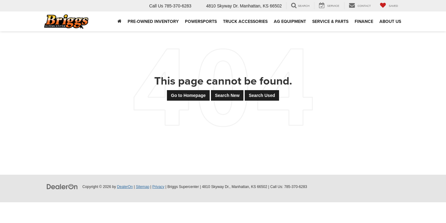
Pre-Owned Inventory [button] (153, 21)
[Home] (119, 21)
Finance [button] (364, 21)
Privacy (158, 187)
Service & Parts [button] (330, 21)
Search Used (262, 95)
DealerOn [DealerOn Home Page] (125, 187)
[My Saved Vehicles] (389, 5)
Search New (227, 95)
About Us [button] (390, 21)
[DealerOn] (62, 186)
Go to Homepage (188, 95)
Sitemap (142, 187)
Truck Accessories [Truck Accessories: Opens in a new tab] (245, 21)
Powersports (201, 21)
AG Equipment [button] (290, 21)
